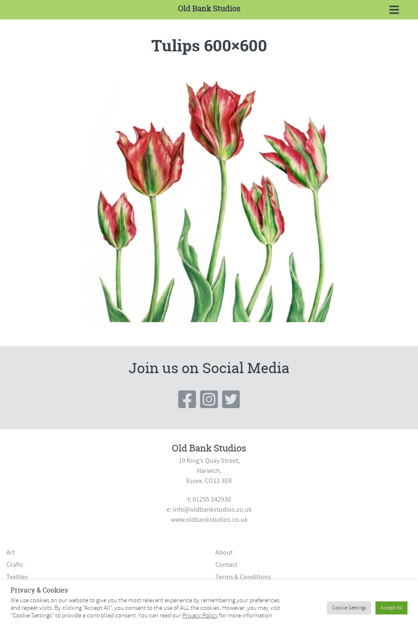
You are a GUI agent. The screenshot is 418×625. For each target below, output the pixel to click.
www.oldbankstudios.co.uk (209, 519)
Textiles (17, 577)
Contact (226, 565)
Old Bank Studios (209, 8)
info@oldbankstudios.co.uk (212, 509)
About (224, 552)
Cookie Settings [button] (349, 607)
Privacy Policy (200, 615)
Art (10, 552)
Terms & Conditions (243, 577)
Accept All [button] (391, 607)
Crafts (14, 565)
